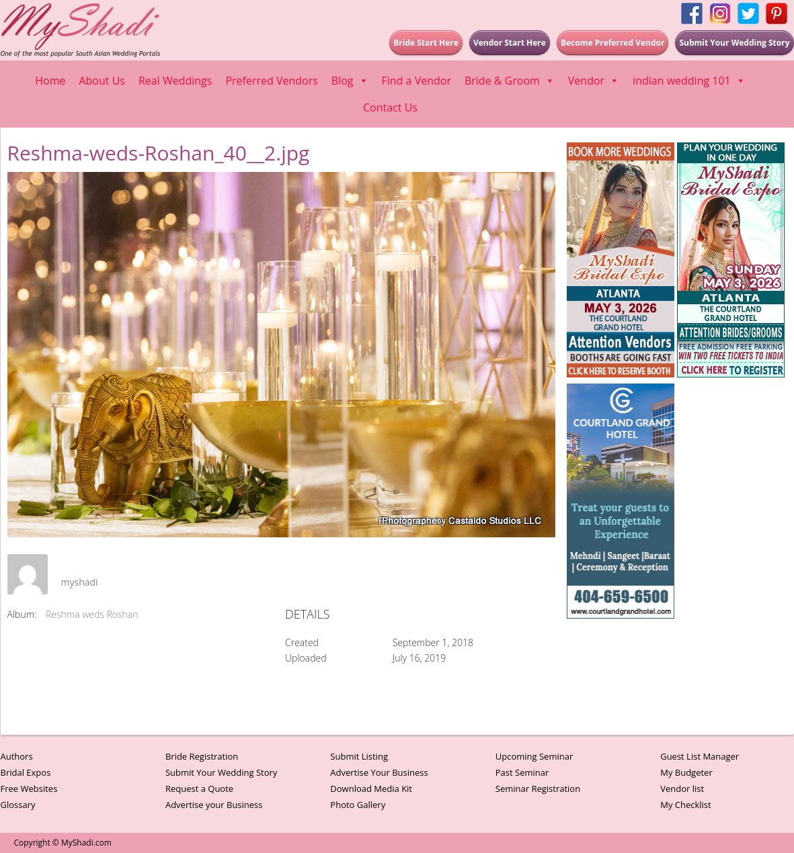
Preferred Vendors (271, 80)
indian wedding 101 (689, 80)
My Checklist (685, 805)
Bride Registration (201, 756)
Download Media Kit (371, 788)
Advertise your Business (214, 805)
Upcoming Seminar (534, 756)
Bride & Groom (510, 80)
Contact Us (390, 107)
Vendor (593, 80)
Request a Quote (199, 788)
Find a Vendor (416, 80)
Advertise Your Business (379, 772)
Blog (349, 80)
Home (50, 80)
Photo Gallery (357, 805)
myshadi (79, 582)
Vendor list (682, 788)
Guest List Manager (699, 756)
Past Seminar (522, 772)
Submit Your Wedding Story (221, 772)
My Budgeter (686, 772)
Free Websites (29, 788)
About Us (102, 80)
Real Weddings (175, 80)
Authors (17, 756)
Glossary (18, 805)
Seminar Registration (537, 788)
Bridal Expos (26, 772)
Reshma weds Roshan (92, 614)
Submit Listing (359, 756)
